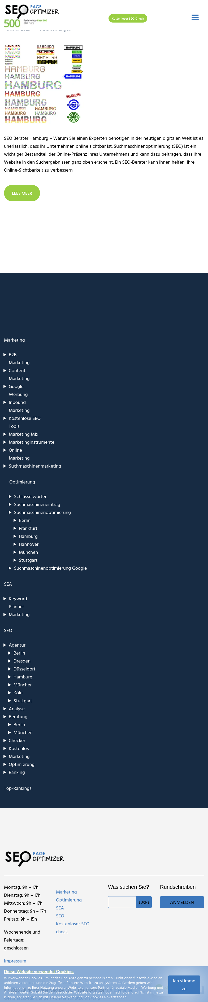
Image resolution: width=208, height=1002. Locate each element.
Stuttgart (28, 560)
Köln (18, 692)
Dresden (22, 660)
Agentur (17, 644)
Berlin (25, 520)
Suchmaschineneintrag (37, 504)
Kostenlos (19, 748)
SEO (8, 630)
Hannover (28, 544)
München (28, 552)
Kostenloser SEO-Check (128, 18)
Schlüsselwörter (30, 496)
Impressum (15, 960)
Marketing (14, 339)
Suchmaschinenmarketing (35, 465)
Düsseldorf (24, 668)
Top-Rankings (18, 788)
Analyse (17, 708)
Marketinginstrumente (31, 442)
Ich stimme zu (184, 984)
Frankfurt (28, 528)
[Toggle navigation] (195, 17)
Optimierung (21, 764)
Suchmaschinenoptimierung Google (50, 568)
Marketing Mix (23, 434)
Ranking (17, 772)
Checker (17, 740)
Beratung (18, 716)
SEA (8, 583)
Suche (144, 902)
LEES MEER (22, 193)
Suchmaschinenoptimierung (42, 512)
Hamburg (28, 536)
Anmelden (182, 902)
